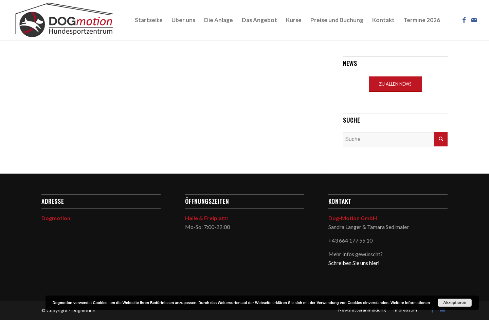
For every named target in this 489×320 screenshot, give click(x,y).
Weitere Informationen (410, 303)
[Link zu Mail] (474, 20)
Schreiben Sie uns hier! (354, 263)
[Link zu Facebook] (464, 20)
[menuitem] (148, 20)
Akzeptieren (454, 302)
